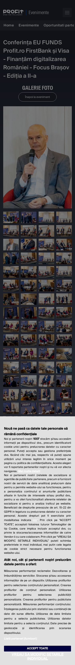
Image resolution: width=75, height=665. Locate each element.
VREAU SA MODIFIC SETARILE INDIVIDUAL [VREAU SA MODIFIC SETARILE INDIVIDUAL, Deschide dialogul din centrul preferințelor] (37, 656)
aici (35, 520)
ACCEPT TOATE (37, 648)
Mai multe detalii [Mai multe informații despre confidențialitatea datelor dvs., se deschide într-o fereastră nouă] (29, 471)
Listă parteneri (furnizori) (20, 638)
